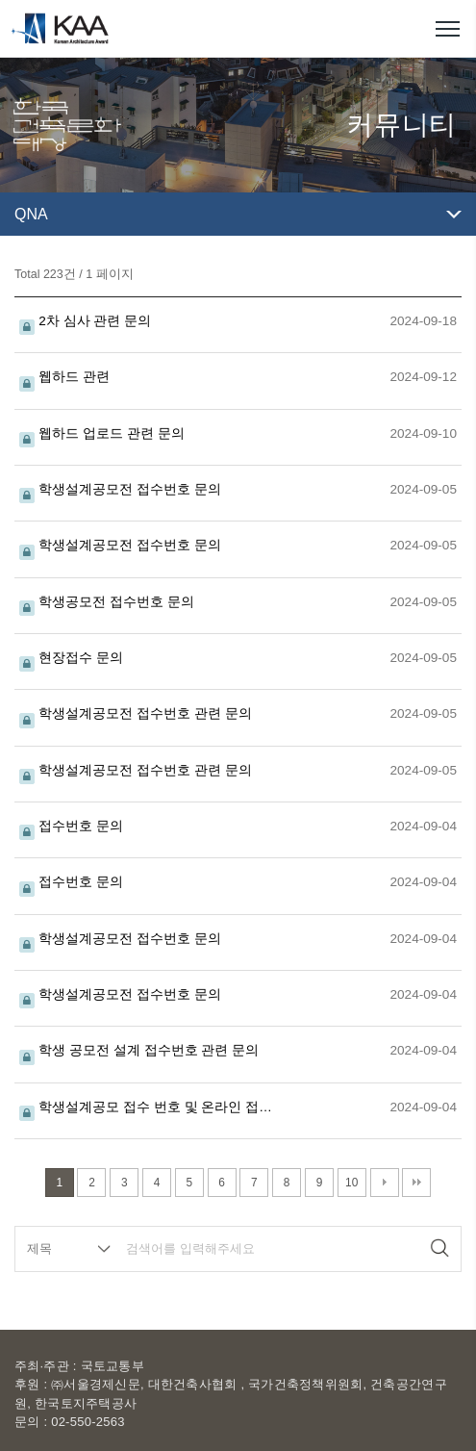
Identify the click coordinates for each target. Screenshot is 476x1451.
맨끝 (416, 1182)
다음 (384, 1182)
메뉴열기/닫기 (447, 29)
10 (351, 1182)
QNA (31, 214)
